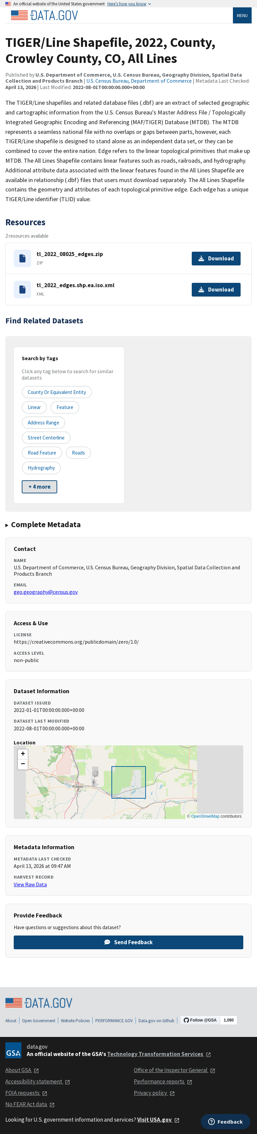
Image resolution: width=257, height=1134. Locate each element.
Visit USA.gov (158, 1119)
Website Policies (75, 1021)
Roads (78, 453)
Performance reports (163, 1081)
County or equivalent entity (57, 392)
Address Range (43, 422)
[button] (23, 754)
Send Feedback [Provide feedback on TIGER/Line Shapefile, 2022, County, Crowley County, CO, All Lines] (128, 942)
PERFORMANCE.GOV (114, 1021)
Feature (65, 407)
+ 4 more (39, 486)
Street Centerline (46, 437)
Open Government (38, 1021)
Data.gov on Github (156, 1021)
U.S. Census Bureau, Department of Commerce (139, 80)
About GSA (22, 1070)
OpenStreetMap (205, 816)
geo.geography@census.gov (46, 591)
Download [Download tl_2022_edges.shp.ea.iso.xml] (216, 289)
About (10, 1021)
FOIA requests (26, 1093)
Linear (34, 407)
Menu (242, 15)
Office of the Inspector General (175, 1070)
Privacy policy (154, 1093)
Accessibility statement (37, 1081)
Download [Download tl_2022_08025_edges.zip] (216, 258)
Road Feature (42, 453)
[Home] (44, 15)
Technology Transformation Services (159, 1054)
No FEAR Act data (30, 1104)
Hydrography (41, 468)
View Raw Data (30, 884)
